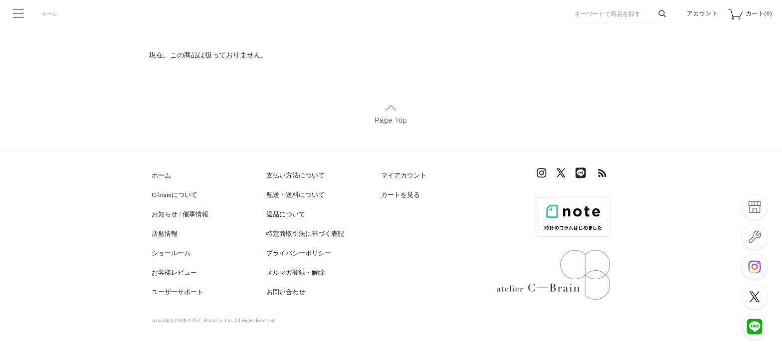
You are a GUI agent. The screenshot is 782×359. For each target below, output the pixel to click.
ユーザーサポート (177, 292)
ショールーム (171, 253)
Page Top (391, 120)
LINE (583, 175)
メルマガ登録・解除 (295, 272)
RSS (602, 175)
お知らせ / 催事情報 (180, 214)
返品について (285, 214)
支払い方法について (295, 175)
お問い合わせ (285, 292)
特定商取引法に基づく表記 (305, 233)
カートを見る (400, 194)
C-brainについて (174, 194)
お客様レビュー (174, 272)
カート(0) (759, 13)
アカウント (702, 13)
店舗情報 (165, 233)
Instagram (543, 175)
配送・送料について (295, 194)
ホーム (49, 13)
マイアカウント (403, 175)
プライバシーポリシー (298, 253)
